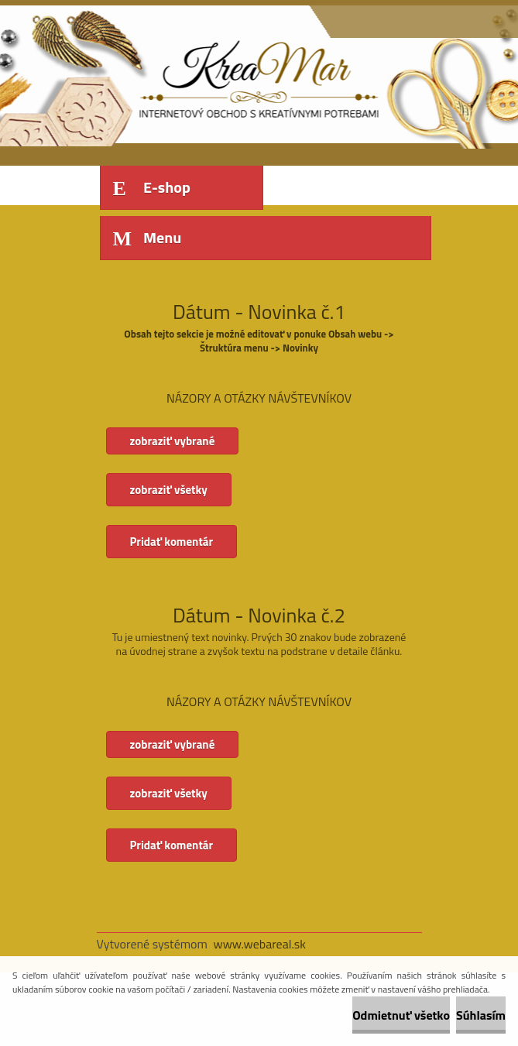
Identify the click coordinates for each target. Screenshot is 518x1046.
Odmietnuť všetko (401, 1015)
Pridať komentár (172, 541)
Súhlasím (481, 1015)
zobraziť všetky (169, 490)
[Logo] (203, 75)
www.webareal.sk (259, 944)
